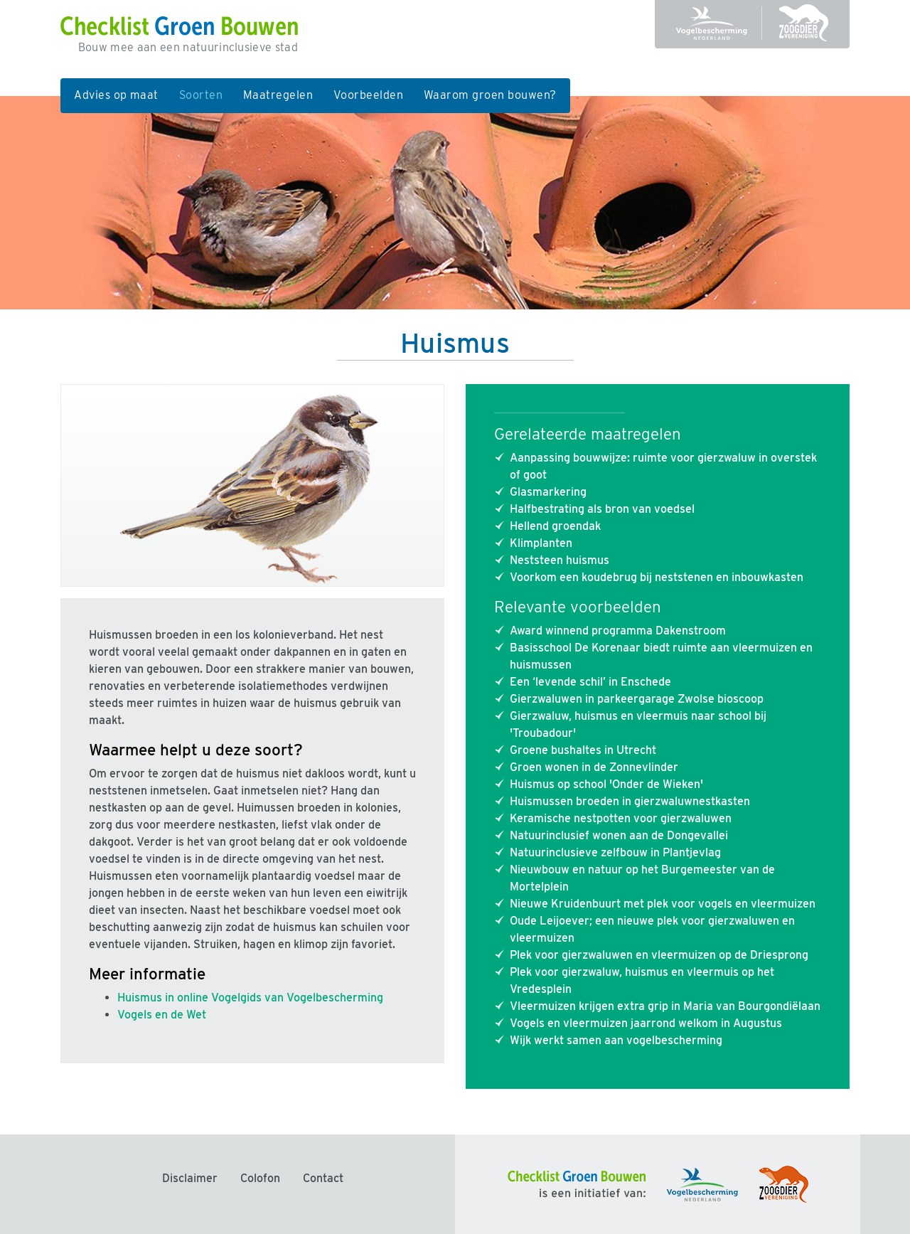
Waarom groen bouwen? (490, 95)
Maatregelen (278, 95)
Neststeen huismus (559, 560)
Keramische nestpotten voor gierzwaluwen (621, 818)
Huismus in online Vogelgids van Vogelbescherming (250, 997)
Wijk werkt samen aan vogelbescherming (616, 1040)
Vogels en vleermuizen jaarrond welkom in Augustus (646, 1023)
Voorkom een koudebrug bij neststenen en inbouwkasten (656, 577)
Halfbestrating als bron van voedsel (602, 509)
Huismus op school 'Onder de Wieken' (606, 784)
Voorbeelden (368, 95)
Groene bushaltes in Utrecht (583, 750)
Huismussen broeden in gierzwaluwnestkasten (630, 801)
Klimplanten (541, 543)
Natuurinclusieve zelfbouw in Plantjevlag (615, 852)
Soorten (206, 94)
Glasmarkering (548, 492)
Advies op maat (116, 95)
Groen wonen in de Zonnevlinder (594, 767)
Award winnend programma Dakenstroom (618, 630)
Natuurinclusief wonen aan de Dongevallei (619, 835)
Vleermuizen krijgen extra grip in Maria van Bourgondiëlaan (665, 1006)
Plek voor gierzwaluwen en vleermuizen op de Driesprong (659, 955)
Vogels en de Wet (161, 1014)
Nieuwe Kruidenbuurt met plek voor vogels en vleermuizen (662, 903)
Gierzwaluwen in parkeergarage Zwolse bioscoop (637, 699)
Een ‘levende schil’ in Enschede (590, 681)
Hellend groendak (555, 526)
